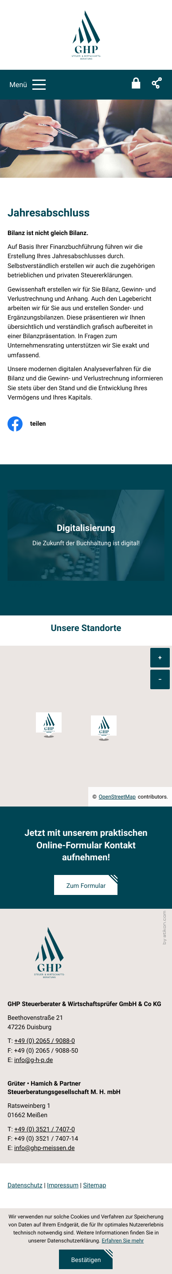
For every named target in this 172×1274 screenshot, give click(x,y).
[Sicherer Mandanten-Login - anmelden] (135, 84)
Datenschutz (25, 1185)
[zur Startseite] (86, 35)
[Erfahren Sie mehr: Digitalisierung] (86, 535)
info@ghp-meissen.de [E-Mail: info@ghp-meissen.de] (44, 1148)
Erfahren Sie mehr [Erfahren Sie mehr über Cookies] (123, 1241)
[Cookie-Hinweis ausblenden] (86, 1260)
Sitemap (94, 1185)
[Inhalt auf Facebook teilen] (33, 424)
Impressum (62, 1185)
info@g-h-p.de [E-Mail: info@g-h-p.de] (33, 1060)
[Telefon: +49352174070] (44, 1129)
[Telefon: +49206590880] (44, 1041)
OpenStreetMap (117, 797)
